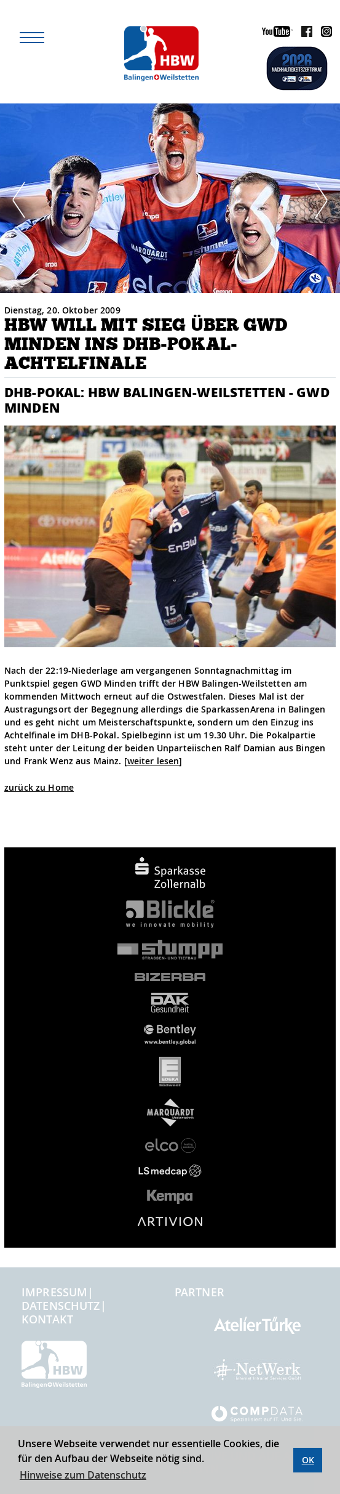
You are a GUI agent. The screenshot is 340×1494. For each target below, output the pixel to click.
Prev (18, 200)
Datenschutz (61, 1305)
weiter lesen (153, 761)
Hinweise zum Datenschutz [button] (83, 1475)
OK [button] (308, 1460)
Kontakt (47, 1319)
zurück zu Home (39, 787)
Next (321, 200)
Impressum (54, 1292)
